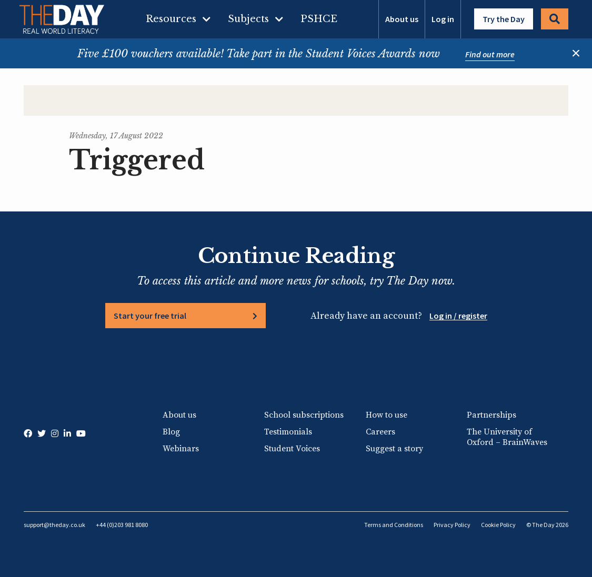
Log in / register (458, 315)
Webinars (181, 448)
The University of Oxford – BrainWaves (507, 437)
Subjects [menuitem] (248, 19)
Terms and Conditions (393, 525)
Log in (443, 19)
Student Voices (292, 448)
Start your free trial (150, 315)
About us (401, 19)
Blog (171, 432)
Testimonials (288, 432)
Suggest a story (394, 448)
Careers (380, 432)
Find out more (490, 54)
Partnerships (491, 415)
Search (554, 19)
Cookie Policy (498, 525)
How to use (386, 415)
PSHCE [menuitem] (318, 19)
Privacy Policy (452, 525)
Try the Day (504, 19)
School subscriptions (304, 415)
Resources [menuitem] (171, 19)
